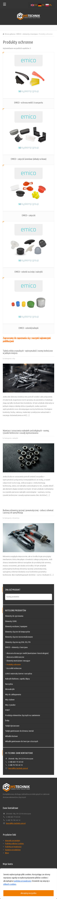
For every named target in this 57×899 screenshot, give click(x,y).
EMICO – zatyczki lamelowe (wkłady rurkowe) (28, 159)
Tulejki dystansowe (12, 726)
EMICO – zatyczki (28, 215)
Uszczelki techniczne (14, 668)
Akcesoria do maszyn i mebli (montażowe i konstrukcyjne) (27, 653)
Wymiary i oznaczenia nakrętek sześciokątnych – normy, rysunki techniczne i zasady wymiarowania (26, 431)
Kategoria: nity (9, 358)
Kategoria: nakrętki (11, 438)
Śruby (7, 720)
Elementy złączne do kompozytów (17, 632)
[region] (28, 883)
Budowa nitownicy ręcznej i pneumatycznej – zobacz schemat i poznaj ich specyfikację (28, 511)
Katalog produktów (13, 850)
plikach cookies (9, 884)
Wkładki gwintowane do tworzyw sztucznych (21, 741)
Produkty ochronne (13, 664)
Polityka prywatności (13, 846)
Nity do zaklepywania (13, 694)
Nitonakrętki (10, 689)
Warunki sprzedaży (12, 840)
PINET (7, 710)
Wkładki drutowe (11, 736)
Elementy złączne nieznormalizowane (19, 637)
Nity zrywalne (10, 705)
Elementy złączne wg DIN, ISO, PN (17, 642)
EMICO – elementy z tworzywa (27, 34)
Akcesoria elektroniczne (15, 657)
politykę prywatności (22, 881)
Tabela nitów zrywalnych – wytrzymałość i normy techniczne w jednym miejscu (28, 351)
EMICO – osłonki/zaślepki (28, 328)
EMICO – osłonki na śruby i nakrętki (29, 272)
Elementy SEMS (11, 621)
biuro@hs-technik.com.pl (18, 768)
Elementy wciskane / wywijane (16, 626)
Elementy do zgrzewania (14, 616)
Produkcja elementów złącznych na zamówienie (22, 715)
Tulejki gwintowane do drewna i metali (19, 731)
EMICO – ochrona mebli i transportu (28, 102)
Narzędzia (9, 684)
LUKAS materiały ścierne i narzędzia (18, 673)
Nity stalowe (10, 699)
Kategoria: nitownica (11, 518)
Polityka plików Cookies (14, 843)
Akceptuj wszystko (28, 893)
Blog (7, 853)
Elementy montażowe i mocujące (18, 661)
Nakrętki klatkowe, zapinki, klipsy (17, 679)
